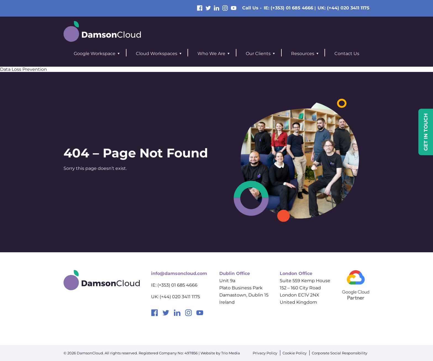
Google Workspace (94, 53)
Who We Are (211, 53)
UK (343, 8)
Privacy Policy (265, 353)
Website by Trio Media (220, 353)
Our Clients (258, 53)
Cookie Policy (294, 353)
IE (288, 8)
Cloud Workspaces (156, 53)
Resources (302, 53)
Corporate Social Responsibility (339, 353)
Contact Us (346, 53)
